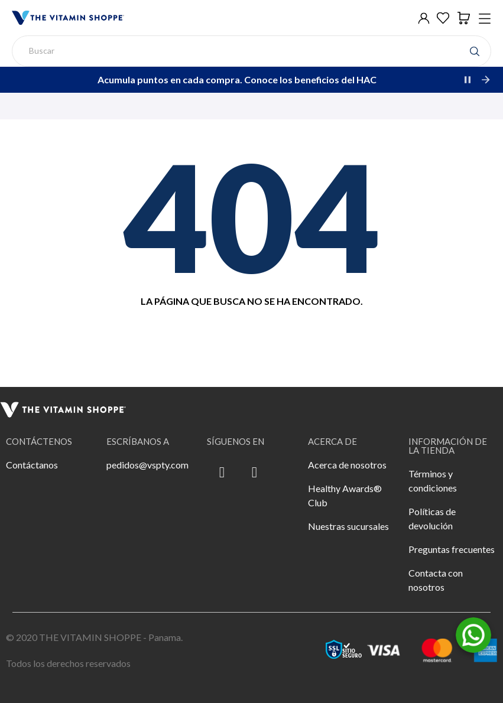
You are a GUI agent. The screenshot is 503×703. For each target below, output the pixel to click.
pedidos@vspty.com (147, 464)
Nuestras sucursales (348, 526)
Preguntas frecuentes (451, 549)
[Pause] (467, 80)
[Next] (485, 80)
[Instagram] (254, 472)
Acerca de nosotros (347, 464)
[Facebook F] (221, 472)
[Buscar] (251, 51)
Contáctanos (32, 464)
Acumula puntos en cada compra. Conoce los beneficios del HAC (237, 79)
